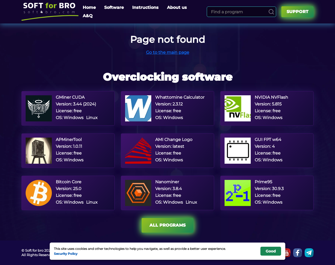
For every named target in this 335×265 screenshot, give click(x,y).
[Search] (271, 12)
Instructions (145, 7)
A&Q (88, 15)
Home (89, 7)
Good (271, 251)
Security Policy (65, 253)
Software (114, 7)
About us (177, 7)
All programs (167, 225)
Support (297, 11)
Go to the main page (167, 52)
